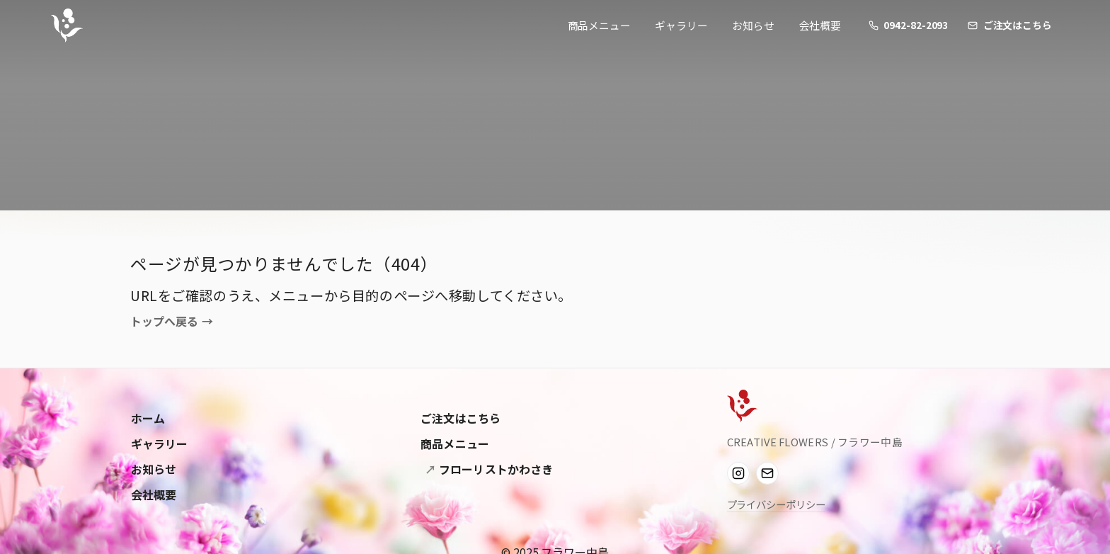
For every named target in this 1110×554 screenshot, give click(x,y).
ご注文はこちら (460, 417)
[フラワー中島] (67, 26)
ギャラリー (681, 25)
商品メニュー (599, 25)
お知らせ (753, 25)
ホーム (148, 417)
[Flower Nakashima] (742, 406)
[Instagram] (738, 473)
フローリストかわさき (495, 468)
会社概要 (820, 25)
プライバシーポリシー (776, 504)
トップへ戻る (171, 321)
